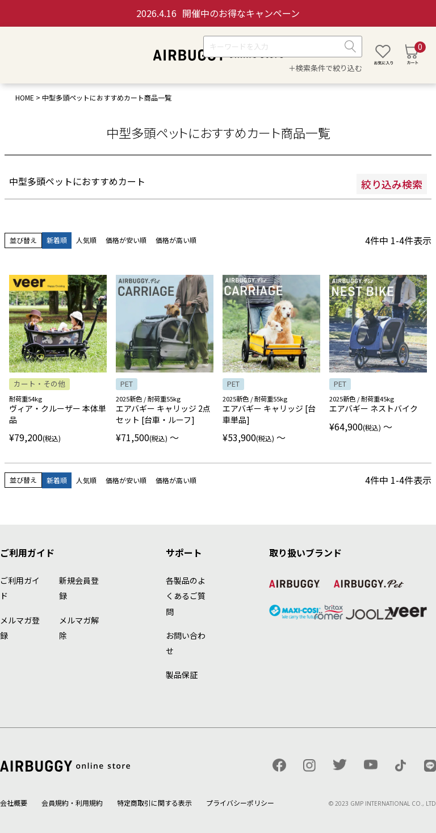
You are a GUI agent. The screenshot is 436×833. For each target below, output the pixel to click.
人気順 (86, 240)
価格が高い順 (176, 240)
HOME (24, 97)
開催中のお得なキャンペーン (218, 13)
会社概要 (13, 802)
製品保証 (182, 674)
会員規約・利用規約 (72, 802)
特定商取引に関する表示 (154, 802)
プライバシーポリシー (240, 802)
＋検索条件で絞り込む (325, 67)
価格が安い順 (126, 240)
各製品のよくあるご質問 (186, 596)
